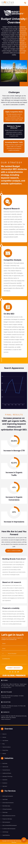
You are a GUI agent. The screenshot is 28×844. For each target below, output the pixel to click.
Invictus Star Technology (15, 840)
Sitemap (4, 753)
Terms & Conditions (6, 747)
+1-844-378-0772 (6, 707)
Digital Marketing (6, 835)
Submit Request (14, 667)
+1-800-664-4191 (6, 697)
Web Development (6, 822)
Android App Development (8, 802)
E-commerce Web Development (8, 828)
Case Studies (5, 740)
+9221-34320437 (6, 719)
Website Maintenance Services (8, 815)
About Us (4, 734)
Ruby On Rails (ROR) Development (9, 825)
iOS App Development (7, 809)
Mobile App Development (7, 796)
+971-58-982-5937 (6, 687)
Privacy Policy (5, 750)
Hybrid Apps (5, 799)
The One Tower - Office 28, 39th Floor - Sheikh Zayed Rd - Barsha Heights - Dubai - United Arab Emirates (13, 685)
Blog (3, 743)
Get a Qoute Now (14, 550)
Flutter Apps (5, 812)
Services (4, 737)
